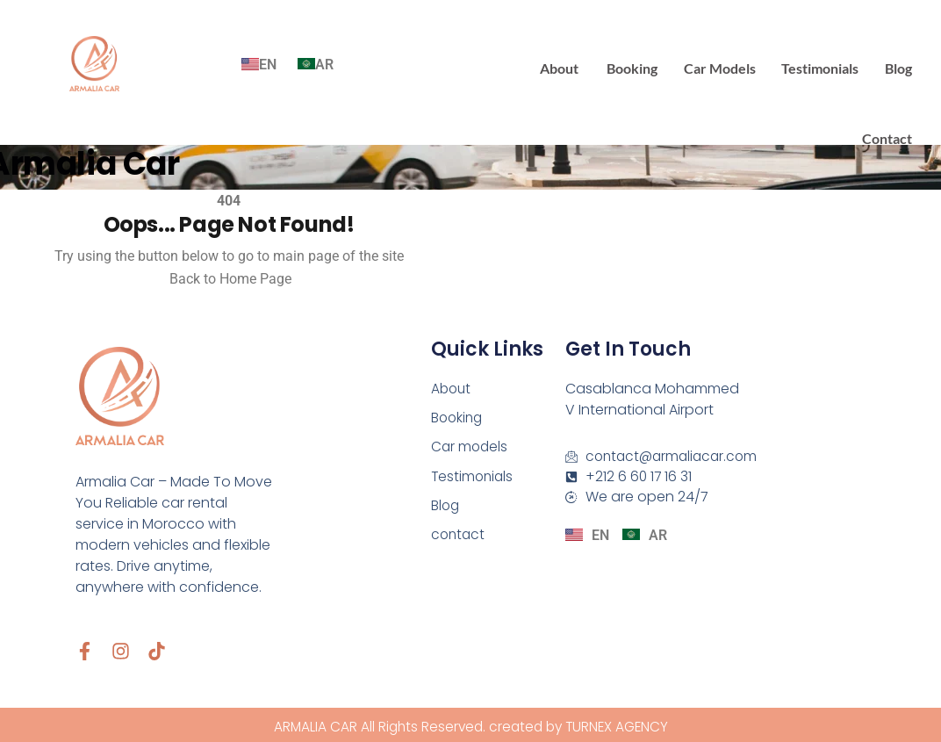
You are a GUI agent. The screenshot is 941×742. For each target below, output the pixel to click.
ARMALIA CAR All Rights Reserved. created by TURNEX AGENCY (470, 724)
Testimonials (822, 65)
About (566, 65)
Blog (899, 65)
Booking (637, 65)
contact (888, 135)
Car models (723, 65)
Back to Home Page (228, 274)
